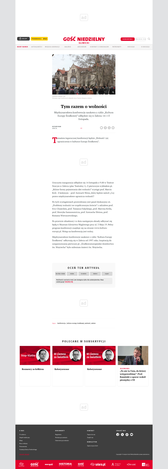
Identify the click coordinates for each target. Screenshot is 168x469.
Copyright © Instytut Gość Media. (125, 454)
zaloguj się (141, 39)
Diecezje (131, 47)
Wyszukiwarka (149, 39)
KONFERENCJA (61, 323)
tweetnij (110, 127)
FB (106, 127)
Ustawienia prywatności (62, 440)
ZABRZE (93, 323)
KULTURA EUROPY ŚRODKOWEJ (75, 323)
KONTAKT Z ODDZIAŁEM (99, 47)
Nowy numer (22, 47)
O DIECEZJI (145, 47)
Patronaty (116, 47)
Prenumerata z (39, 39)
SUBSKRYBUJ (128, 39)
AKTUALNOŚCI (36, 47)
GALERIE (67, 47)
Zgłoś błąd (24, 454)
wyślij (113, 127)
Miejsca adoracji (52, 47)
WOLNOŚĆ (87, 323)
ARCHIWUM (82, 47)
